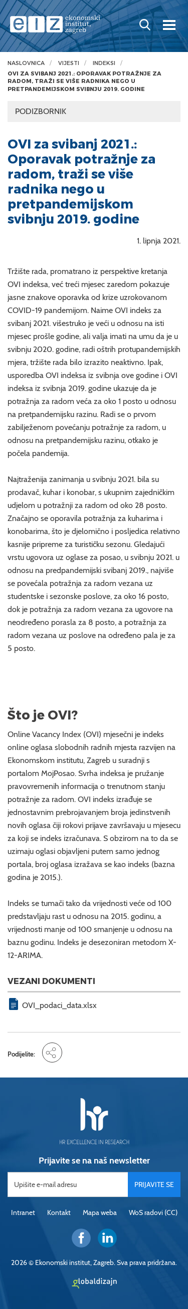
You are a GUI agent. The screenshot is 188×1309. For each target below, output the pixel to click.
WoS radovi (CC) (153, 1212)
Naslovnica (26, 63)
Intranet (23, 1212)
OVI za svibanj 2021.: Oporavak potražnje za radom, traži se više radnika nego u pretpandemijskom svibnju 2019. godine (84, 81)
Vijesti (68, 63)
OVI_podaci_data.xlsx (59, 1005)
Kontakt (59, 1212)
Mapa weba (100, 1212)
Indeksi (104, 63)
